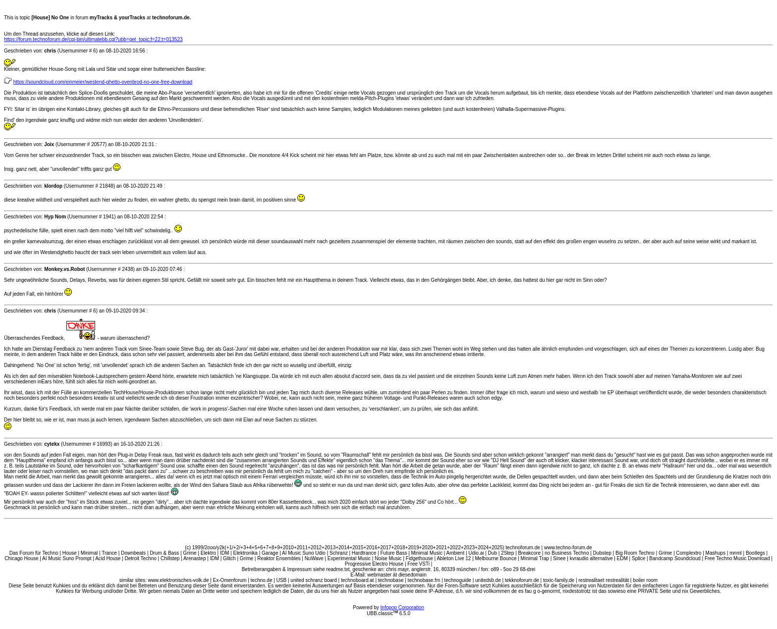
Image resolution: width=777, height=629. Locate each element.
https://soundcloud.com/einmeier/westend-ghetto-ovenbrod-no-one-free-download (102, 82)
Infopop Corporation (402, 607)
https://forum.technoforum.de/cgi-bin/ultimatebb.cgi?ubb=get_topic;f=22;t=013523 (93, 39)
